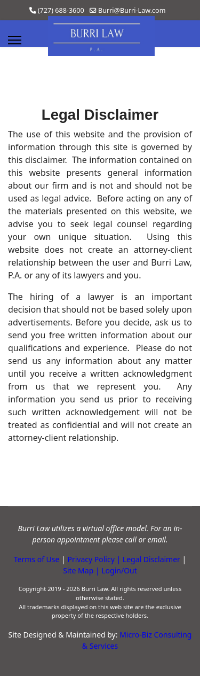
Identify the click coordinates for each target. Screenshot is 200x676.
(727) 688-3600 (61, 10)
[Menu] (14, 40)
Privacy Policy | (94, 559)
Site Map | (82, 570)
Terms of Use (37, 559)
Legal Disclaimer (151, 559)
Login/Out (119, 570)
